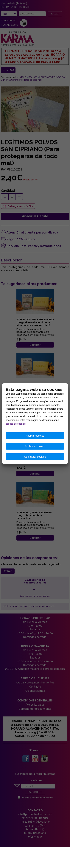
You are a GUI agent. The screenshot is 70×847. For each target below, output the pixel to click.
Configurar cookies (35, 456)
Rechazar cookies (35, 446)
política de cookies (16, 423)
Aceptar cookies (35, 435)
